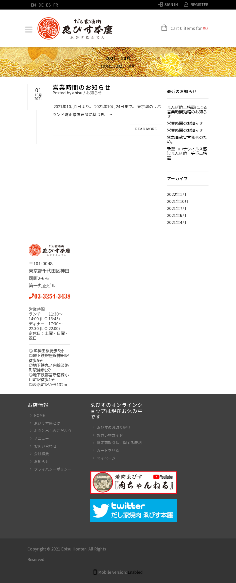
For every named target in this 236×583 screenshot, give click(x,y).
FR (55, 5)
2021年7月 (176, 208)
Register (199, 4)
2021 (120, 66)
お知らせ (94, 93)
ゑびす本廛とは (47, 423)
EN (33, 5)
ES (48, 5)
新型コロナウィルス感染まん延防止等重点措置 (187, 153)
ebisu (77, 93)
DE (41, 5)
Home (107, 66)
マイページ (106, 458)
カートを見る (108, 450)
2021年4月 (176, 222)
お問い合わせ (45, 446)
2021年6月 (176, 215)
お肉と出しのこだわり (53, 430)
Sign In (171, 4)
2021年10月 (177, 201)
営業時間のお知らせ (81, 87)
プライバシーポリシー (53, 469)
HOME (39, 415)
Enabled (135, 572)
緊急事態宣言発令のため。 (187, 139)
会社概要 (41, 453)
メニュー (41, 438)
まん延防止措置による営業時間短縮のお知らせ (187, 111)
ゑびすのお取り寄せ (113, 427)
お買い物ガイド (110, 435)
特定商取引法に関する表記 (119, 442)
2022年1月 (176, 194)
